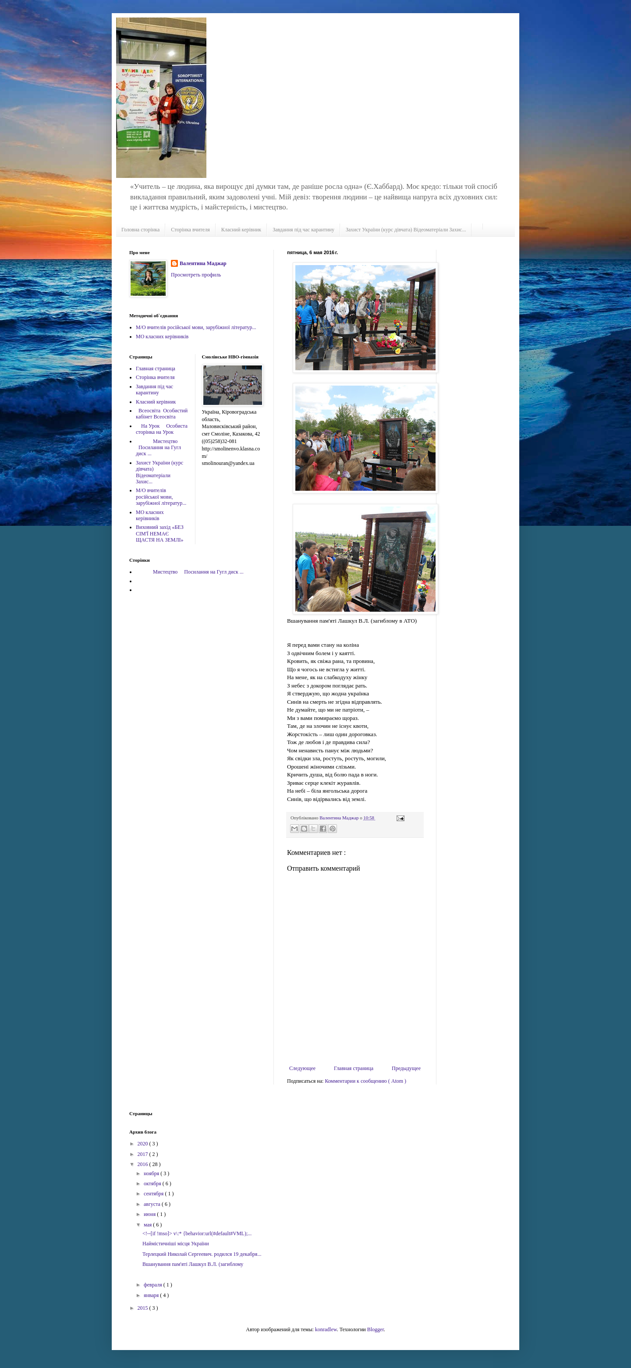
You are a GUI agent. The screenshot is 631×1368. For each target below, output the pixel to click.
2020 (143, 1144)
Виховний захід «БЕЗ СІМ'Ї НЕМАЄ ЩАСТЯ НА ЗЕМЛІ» (160, 533)
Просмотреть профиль (196, 275)
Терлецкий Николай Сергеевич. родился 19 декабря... (201, 1254)
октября (153, 1183)
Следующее (302, 1068)
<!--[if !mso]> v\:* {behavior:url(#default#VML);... (197, 1233)
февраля (153, 1285)
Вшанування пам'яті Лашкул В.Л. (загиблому (192, 1264)
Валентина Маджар (203, 263)
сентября (154, 1194)
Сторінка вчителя (190, 230)
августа (153, 1204)
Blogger (375, 1329)
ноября (152, 1173)
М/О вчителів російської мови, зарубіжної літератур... (196, 327)
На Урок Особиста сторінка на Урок (162, 429)
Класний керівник (241, 230)
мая (148, 1225)
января (152, 1295)
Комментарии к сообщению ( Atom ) (365, 1081)
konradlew (326, 1329)
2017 (143, 1154)
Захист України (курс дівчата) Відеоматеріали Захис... (406, 230)
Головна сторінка (140, 230)
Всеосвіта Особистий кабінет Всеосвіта (162, 414)
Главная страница (353, 1068)
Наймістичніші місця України (175, 1243)
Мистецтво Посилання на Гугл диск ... (158, 447)
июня (150, 1214)
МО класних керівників (162, 336)
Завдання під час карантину (303, 230)
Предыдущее (406, 1068)
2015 (143, 1308)
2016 (143, 1164)
